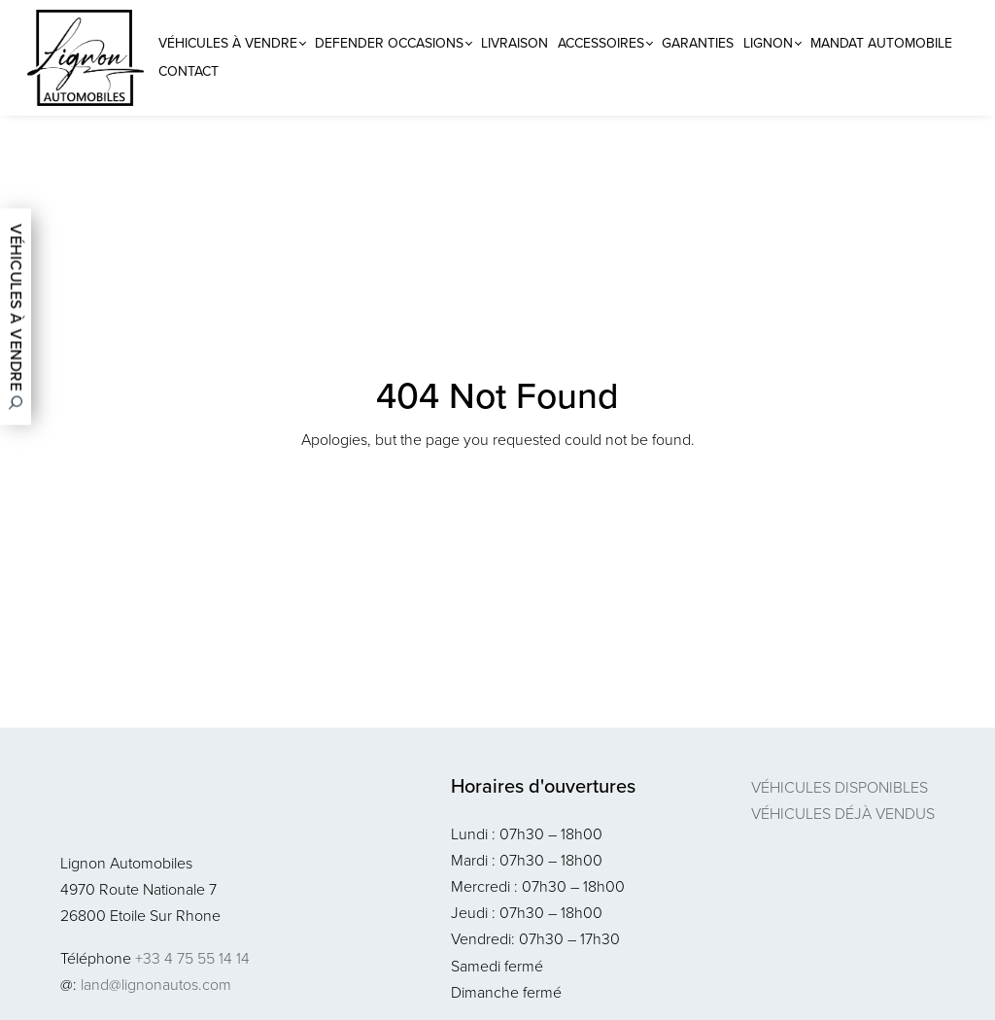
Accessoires (601, 43)
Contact (188, 71)
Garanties (698, 43)
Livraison (514, 43)
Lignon (768, 43)
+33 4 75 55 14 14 (192, 958)
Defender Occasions (389, 43)
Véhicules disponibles (839, 787)
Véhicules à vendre (227, 43)
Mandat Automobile (881, 43)
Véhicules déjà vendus (843, 813)
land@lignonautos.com (156, 984)
